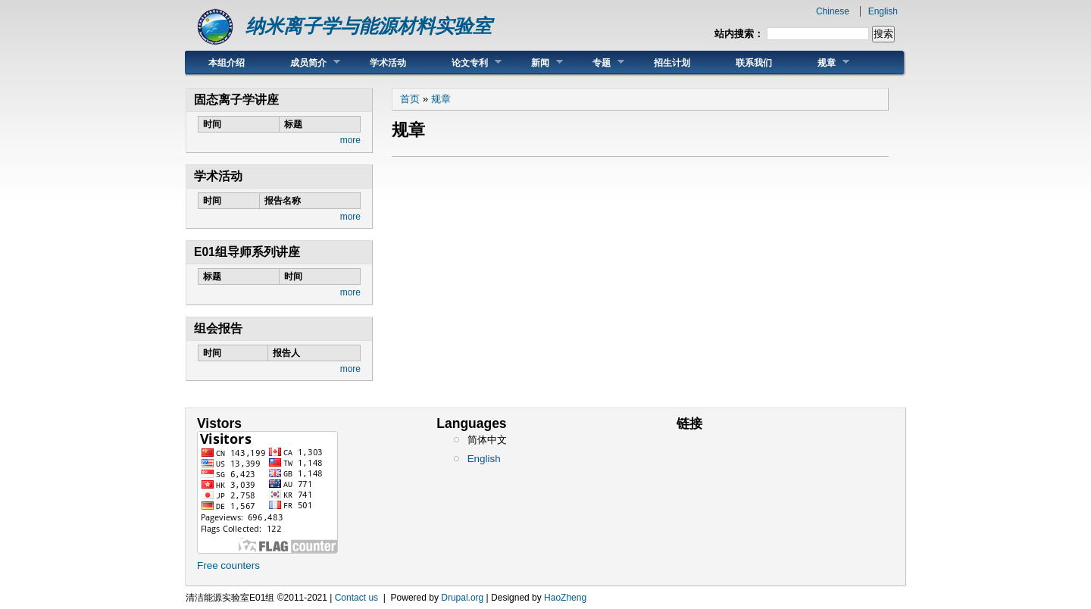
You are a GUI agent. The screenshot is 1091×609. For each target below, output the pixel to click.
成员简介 (303, 62)
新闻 (535, 62)
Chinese (832, 11)
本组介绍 (226, 63)
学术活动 (388, 63)
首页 (410, 99)
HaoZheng (565, 597)
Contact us (356, 597)
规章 (822, 62)
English (883, 11)
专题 (597, 62)
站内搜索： (739, 33)
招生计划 (672, 63)
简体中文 (487, 439)
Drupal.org (462, 597)
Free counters (228, 565)
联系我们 (754, 63)
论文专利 (465, 62)
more (350, 140)
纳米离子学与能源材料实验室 (368, 26)
